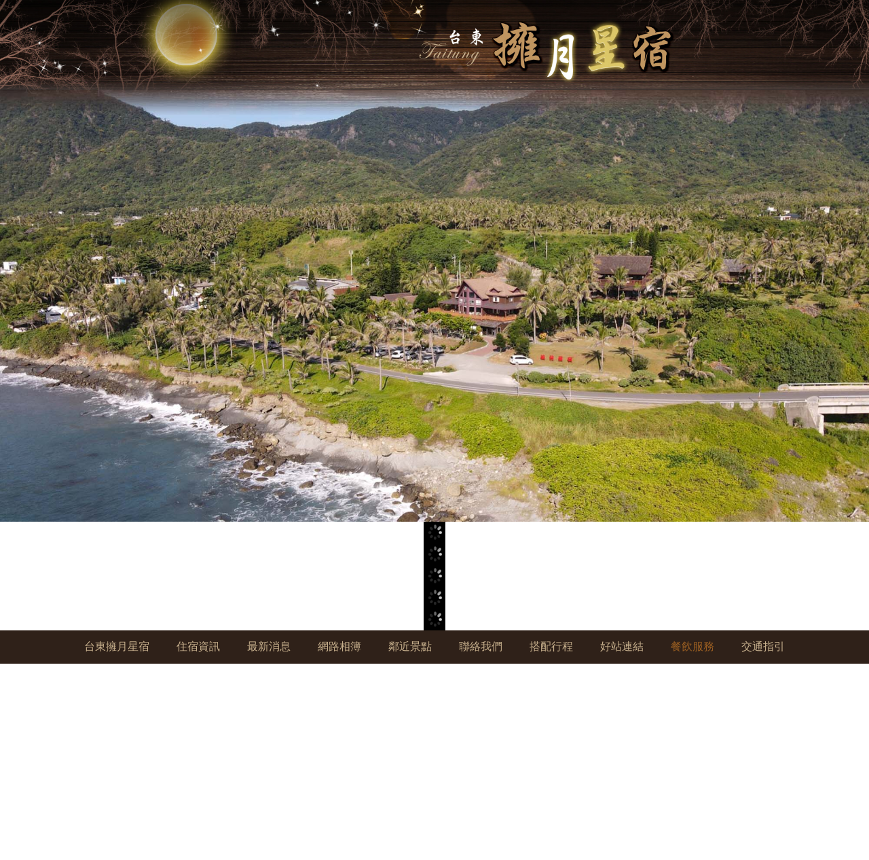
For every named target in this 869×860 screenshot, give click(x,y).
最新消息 (269, 646)
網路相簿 (339, 646)
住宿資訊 (198, 646)
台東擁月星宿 (116, 646)
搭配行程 (551, 646)
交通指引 (763, 646)
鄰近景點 (410, 646)
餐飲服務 (692, 646)
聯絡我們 (480, 646)
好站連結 (622, 646)
